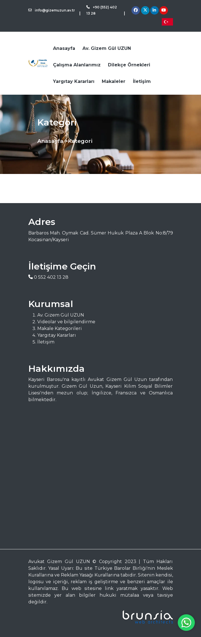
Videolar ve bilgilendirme (66, 321)
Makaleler (113, 81)
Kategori (80, 141)
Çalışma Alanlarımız (77, 65)
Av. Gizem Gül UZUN (106, 48)
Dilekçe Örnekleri (129, 65)
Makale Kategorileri (59, 328)
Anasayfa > (52, 141)
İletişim (142, 81)
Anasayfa (64, 48)
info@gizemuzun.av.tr (51, 10)
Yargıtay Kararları (73, 81)
